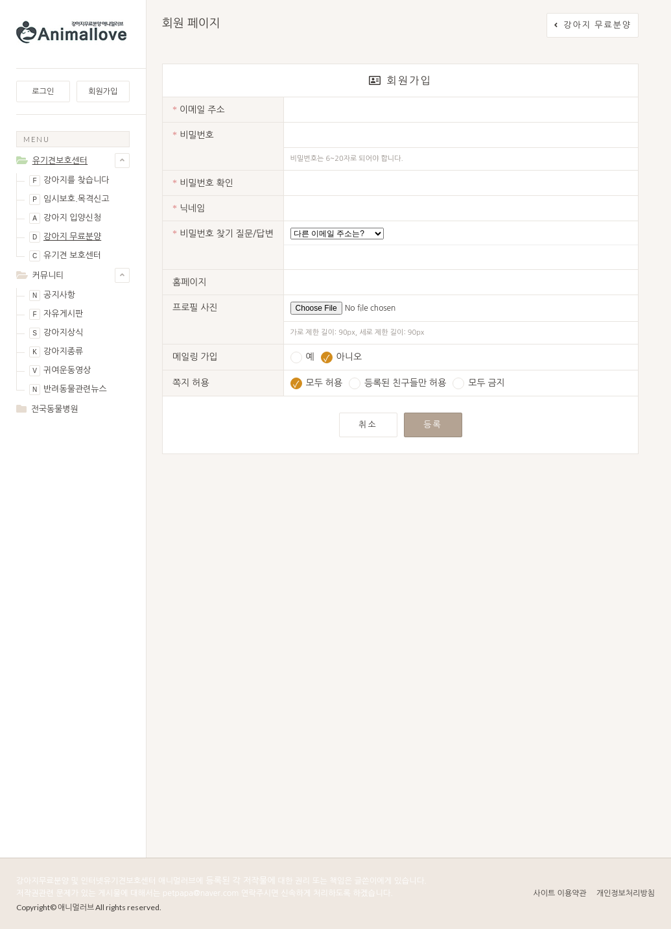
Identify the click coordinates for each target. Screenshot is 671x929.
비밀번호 (193, 135)
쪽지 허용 (190, 382)
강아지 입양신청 (65, 218)
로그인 (43, 91)
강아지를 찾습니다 (69, 180)
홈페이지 (189, 282)
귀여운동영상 (60, 370)
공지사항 (52, 295)
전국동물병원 (54, 409)
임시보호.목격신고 (69, 199)
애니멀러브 (76, 907)
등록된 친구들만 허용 (397, 382)
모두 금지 (478, 382)
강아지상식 (56, 333)
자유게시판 (56, 314)
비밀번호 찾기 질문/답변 (223, 234)
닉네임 (188, 208)
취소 (368, 424)
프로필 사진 (195, 307)
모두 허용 (316, 382)
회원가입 (102, 91)
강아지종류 (56, 351)
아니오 (341, 356)
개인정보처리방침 (625, 893)
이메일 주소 (198, 110)
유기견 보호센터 (65, 255)
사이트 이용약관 (559, 893)
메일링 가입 (195, 356)
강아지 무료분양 (65, 237)
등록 (432, 424)
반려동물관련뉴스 (68, 389)
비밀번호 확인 (202, 183)
